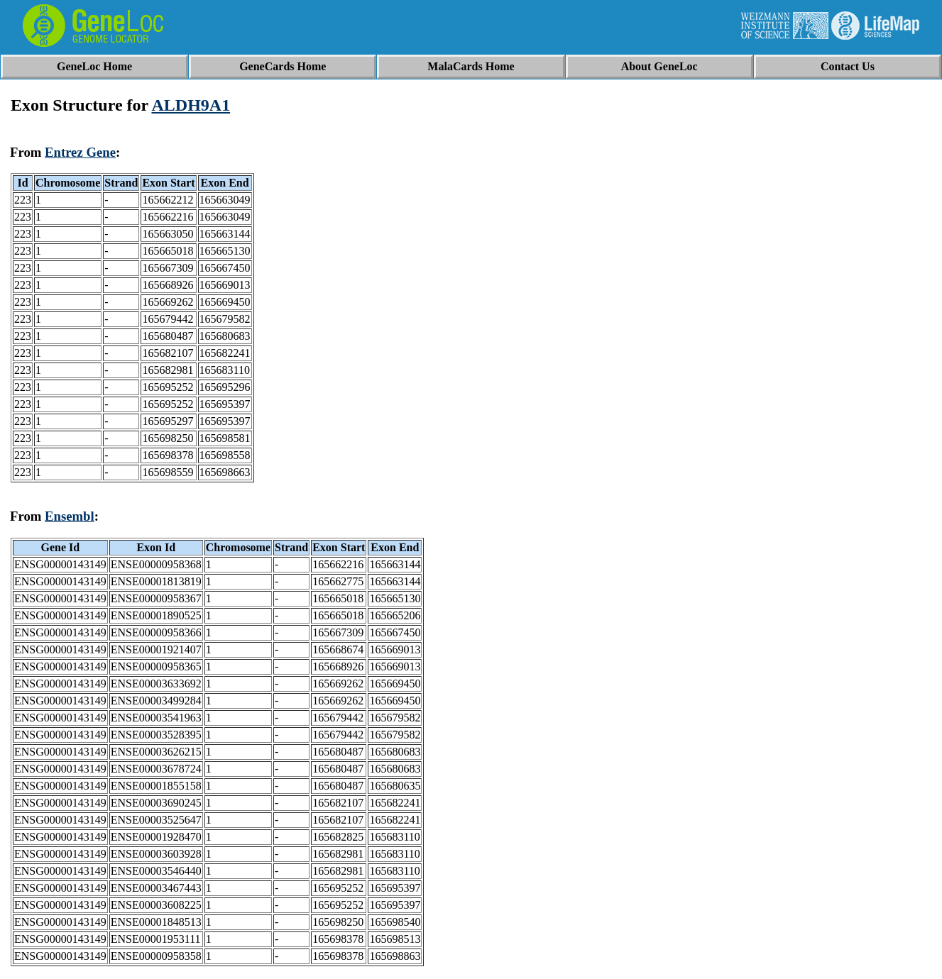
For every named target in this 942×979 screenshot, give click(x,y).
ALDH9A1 (190, 105)
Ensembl (69, 516)
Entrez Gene (80, 152)
